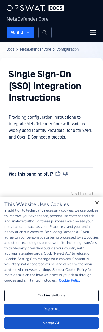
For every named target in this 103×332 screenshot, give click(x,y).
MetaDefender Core (28, 19)
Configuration (68, 49)
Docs (11, 49)
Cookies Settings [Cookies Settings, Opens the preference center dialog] (51, 296)
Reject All (51, 310)
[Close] (97, 204)
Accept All (51, 324)
